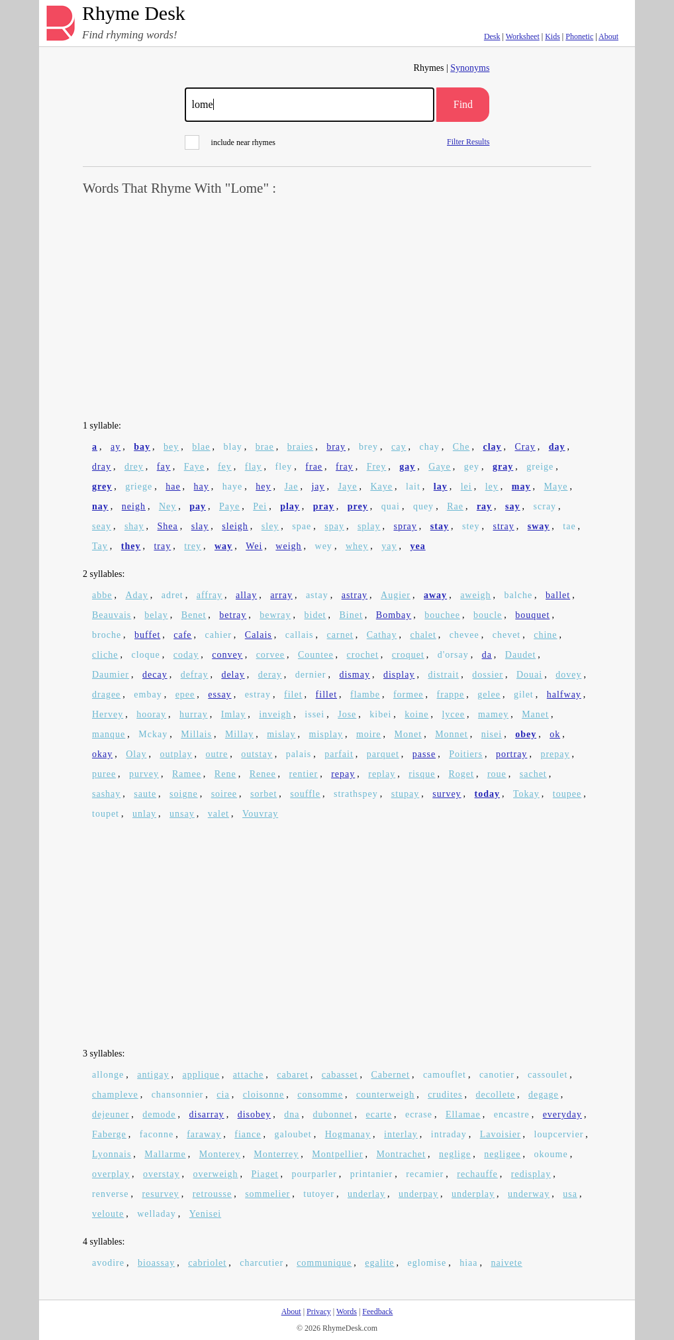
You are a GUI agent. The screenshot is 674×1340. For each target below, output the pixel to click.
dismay (354, 675)
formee (408, 694)
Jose (347, 714)
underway (529, 1194)
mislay (281, 734)
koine (416, 714)
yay (389, 546)
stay (439, 526)
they (131, 546)
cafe (182, 635)
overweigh (215, 1174)
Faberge (109, 1134)
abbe (102, 595)
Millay (239, 734)
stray (503, 526)
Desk (492, 36)
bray (336, 447)
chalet (423, 635)
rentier (303, 774)
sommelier (267, 1194)
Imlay (233, 714)
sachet (533, 774)
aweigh (475, 595)
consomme (320, 1095)
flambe (365, 694)
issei (314, 714)
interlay (401, 1134)
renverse (110, 1194)
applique (200, 1075)
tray (162, 546)
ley (492, 486)
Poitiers (466, 754)
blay (233, 447)
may (521, 486)
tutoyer (318, 1194)
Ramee (186, 774)
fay (164, 467)
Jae (291, 486)
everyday (562, 1114)
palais (299, 754)
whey (357, 546)
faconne (156, 1134)
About (608, 36)
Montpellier (337, 1154)
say (512, 506)
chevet (507, 635)
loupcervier (559, 1134)
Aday (136, 595)
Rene (225, 774)
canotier (496, 1075)
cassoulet (547, 1075)
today (487, 794)
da (487, 655)
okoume (551, 1154)
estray (258, 694)
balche (519, 595)
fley (284, 467)
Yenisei (205, 1214)
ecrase (418, 1114)
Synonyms (469, 68)
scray (545, 506)
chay (429, 447)
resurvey (160, 1194)
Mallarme (164, 1154)
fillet (326, 694)
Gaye (439, 467)
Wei (254, 546)
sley (270, 526)
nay (100, 506)
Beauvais (111, 615)
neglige (455, 1154)
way (223, 546)
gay (407, 467)
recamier (425, 1174)
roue (496, 774)
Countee (316, 655)
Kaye (381, 486)
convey (227, 655)
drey (134, 467)
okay (102, 754)
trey (192, 546)
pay (197, 506)
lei (466, 486)
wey (323, 546)
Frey (377, 467)
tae (569, 526)
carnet (340, 635)
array (281, 595)
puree (104, 774)
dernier (310, 675)
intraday (449, 1134)
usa (570, 1194)
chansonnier (178, 1095)
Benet (194, 615)
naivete (506, 1263)
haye (232, 486)
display (398, 675)
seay (101, 526)
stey (471, 526)
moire (368, 734)
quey (423, 506)
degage (543, 1095)
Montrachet (401, 1154)
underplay (473, 1194)
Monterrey (276, 1154)
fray (345, 467)
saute (145, 794)
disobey (254, 1114)
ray (484, 506)
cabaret (292, 1075)
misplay (326, 734)
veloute (108, 1214)
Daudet (520, 655)
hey (263, 486)
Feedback (377, 1311)
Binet (351, 615)
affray (209, 595)
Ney (167, 506)
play (290, 506)
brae (265, 447)
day (557, 447)
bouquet (532, 615)
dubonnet (332, 1114)
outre (216, 754)
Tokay (526, 794)
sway (539, 526)
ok (555, 734)
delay (232, 675)
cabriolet (207, 1263)
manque (108, 734)
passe (424, 754)
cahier (218, 635)
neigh (134, 506)
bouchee (442, 615)
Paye (229, 506)
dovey (568, 675)
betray (232, 615)
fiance (247, 1134)
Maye (555, 486)
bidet (315, 615)
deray (270, 675)
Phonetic (579, 36)
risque (422, 774)
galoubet (292, 1134)
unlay (144, 814)
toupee (567, 794)
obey (525, 734)
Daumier (110, 675)
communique (324, 1263)
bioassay (156, 1263)
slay (200, 526)
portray (511, 754)
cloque (145, 655)
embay (148, 694)
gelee (489, 694)
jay (317, 486)
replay (381, 774)
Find (463, 104)
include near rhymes (230, 142)
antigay (153, 1075)
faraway (204, 1134)
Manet (535, 714)
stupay (405, 794)
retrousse (212, 1194)
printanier (371, 1174)
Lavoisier (500, 1134)
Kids (552, 36)
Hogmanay (348, 1134)
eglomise (427, 1263)
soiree (224, 794)
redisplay (531, 1174)
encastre (512, 1114)
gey (471, 467)
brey (368, 447)
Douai (529, 675)
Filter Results (468, 141)
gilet (524, 694)
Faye (194, 467)
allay (246, 595)
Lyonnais (111, 1154)
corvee (270, 655)
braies (300, 447)
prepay (554, 754)
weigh (288, 546)
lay (441, 486)
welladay (156, 1214)
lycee (453, 714)
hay (201, 486)
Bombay (393, 615)
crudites (445, 1095)
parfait (339, 754)
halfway (564, 694)
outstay (256, 754)
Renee (263, 774)
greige (540, 467)
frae (313, 467)
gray (503, 467)
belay (156, 615)
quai (390, 506)
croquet (408, 655)
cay (398, 447)
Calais (258, 635)
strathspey (356, 794)
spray (404, 526)
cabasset (340, 1075)
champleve (115, 1095)
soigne (183, 794)
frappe (451, 694)
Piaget (265, 1174)
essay (219, 694)
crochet (363, 655)
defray (195, 675)
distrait (443, 675)
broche (106, 635)
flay (253, 467)
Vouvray (260, 814)
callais (299, 635)
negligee (502, 1154)
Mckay (153, 734)
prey (358, 506)
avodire (108, 1263)
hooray (151, 714)
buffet (147, 635)
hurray (193, 714)
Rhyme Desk (133, 13)
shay (134, 526)
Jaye (347, 486)
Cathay (382, 635)
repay (343, 774)
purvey (144, 774)
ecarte (379, 1114)
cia (223, 1095)
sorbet (263, 794)
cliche (105, 655)
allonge (108, 1075)
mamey (493, 714)
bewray (275, 615)
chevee (464, 635)
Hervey (107, 714)
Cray (525, 447)
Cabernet (390, 1075)
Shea (168, 526)
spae (301, 526)
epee (185, 694)
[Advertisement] (337, 308)
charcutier (261, 1263)
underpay (418, 1194)
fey (225, 467)
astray (354, 595)
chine (545, 635)
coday (186, 655)
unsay (182, 814)
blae (201, 447)
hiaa (468, 1263)
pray (323, 506)
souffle (305, 794)
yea (417, 546)
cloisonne (264, 1095)
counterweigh (385, 1095)
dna (291, 1114)
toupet (105, 814)
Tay (100, 546)
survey (446, 794)
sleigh (235, 526)
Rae (455, 506)
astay (317, 595)
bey (171, 447)
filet (293, 694)
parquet (383, 754)
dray (101, 467)
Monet (408, 734)
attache (248, 1075)
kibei (380, 714)
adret (172, 595)
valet (218, 814)
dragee (106, 694)
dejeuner (110, 1114)
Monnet (451, 734)
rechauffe (477, 1174)
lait (413, 486)
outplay (176, 754)
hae (173, 486)
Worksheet (523, 36)
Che (461, 447)
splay (369, 526)
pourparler (314, 1174)
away (435, 595)
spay (334, 526)
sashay (106, 794)
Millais (196, 734)
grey (102, 486)
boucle (487, 615)
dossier (487, 675)
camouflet (444, 1075)
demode (158, 1114)
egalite (379, 1263)
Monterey (219, 1154)
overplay (111, 1174)
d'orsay (453, 655)
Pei (260, 506)
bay (142, 447)
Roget (460, 774)
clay (492, 447)
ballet (558, 595)
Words (346, 1311)
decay (155, 675)
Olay (136, 754)
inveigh (275, 714)
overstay (161, 1174)
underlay (366, 1194)
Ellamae (463, 1114)
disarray (206, 1114)
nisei (491, 734)
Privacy (319, 1311)
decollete (495, 1095)
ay (115, 447)
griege (138, 486)
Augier (395, 595)
